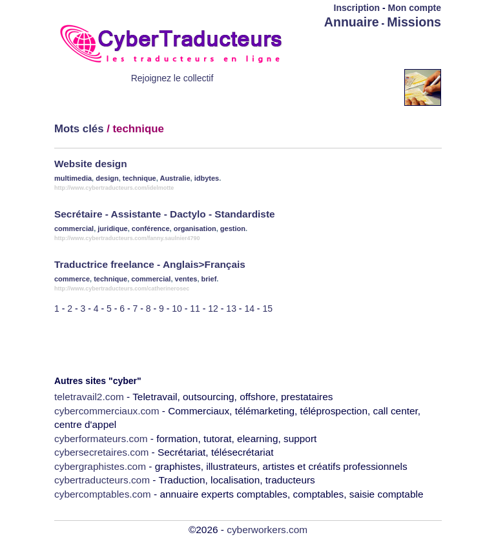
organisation (195, 228)
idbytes (207, 178)
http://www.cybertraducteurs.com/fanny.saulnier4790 (127, 238)
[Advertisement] (365, 49)
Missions (414, 22)
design (107, 178)
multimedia (73, 178)
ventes (186, 279)
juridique (112, 228)
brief (209, 279)
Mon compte (414, 8)
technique (139, 178)
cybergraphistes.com (100, 466)
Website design (90, 163)
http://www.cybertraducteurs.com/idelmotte (114, 188)
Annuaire (351, 22)
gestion (232, 228)
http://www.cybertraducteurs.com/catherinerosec (121, 288)
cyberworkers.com (267, 529)
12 (213, 308)
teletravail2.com (89, 396)
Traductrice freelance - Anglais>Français (149, 264)
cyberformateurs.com (101, 438)
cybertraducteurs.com (102, 479)
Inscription (357, 8)
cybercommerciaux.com (107, 410)
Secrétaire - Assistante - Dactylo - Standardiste (164, 213)
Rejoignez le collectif (172, 78)
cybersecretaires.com (101, 452)
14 (249, 308)
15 (267, 308)
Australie (175, 178)
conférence (151, 228)
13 (231, 308)
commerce (72, 279)
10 (177, 308)
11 (195, 308)
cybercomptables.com (102, 494)
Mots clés (78, 129)
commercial (74, 228)
